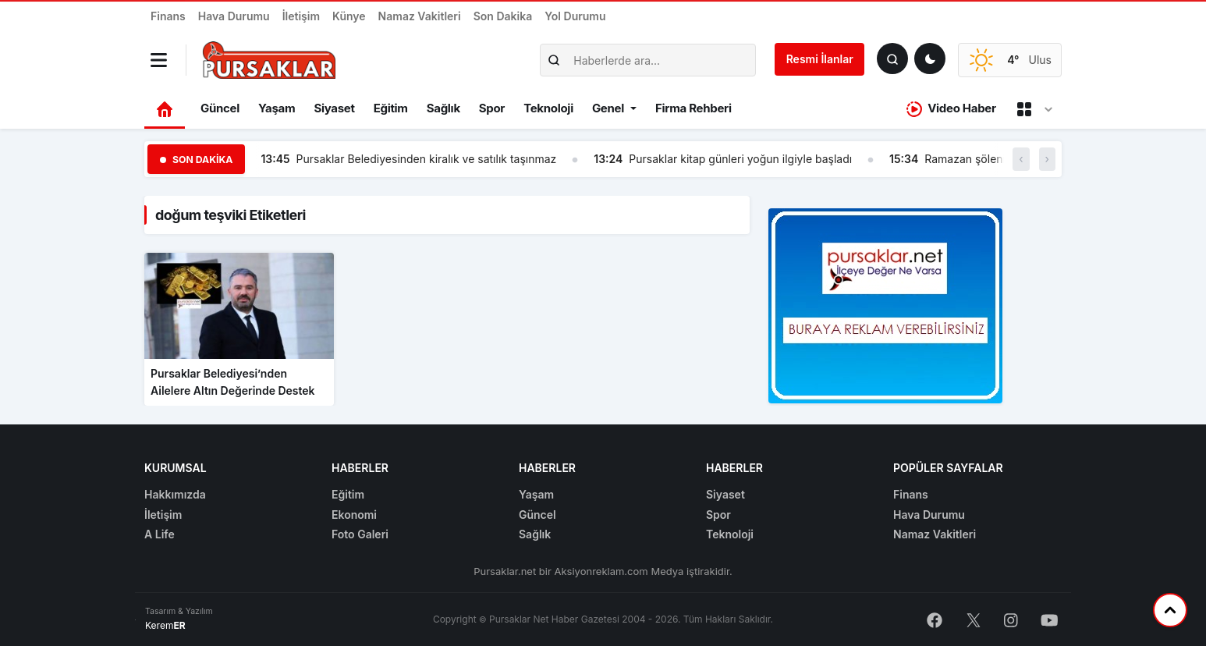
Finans (168, 16)
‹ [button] (1021, 158)
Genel (608, 108)
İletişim (301, 16)
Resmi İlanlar (819, 59)
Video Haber (951, 109)
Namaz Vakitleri (419, 16)
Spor (492, 108)
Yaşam (276, 108)
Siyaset (334, 108)
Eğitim (391, 108)
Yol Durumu (574, 16)
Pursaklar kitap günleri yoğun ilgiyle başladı (740, 158)
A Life (159, 534)
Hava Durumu (234, 16)
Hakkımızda (175, 494)
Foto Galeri (360, 534)
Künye (349, 16)
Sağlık (443, 108)
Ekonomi (354, 514)
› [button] (1047, 158)
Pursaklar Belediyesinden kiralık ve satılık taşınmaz (426, 158)
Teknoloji (548, 108)
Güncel (219, 108)
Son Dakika (503, 16)
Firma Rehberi (693, 108)
